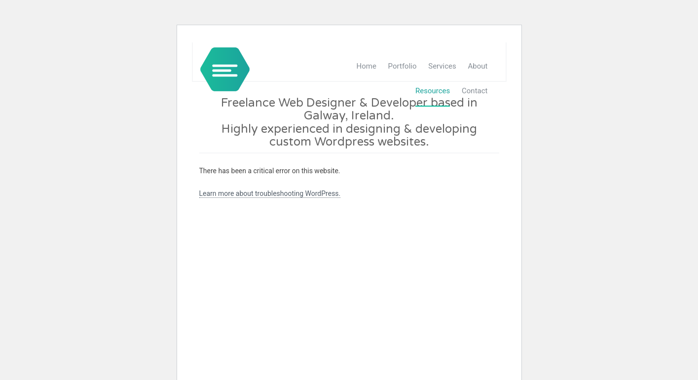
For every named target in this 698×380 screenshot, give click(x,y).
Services (442, 66)
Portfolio (402, 66)
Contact (474, 90)
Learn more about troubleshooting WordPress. (270, 193)
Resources (432, 90)
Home (366, 66)
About (478, 66)
